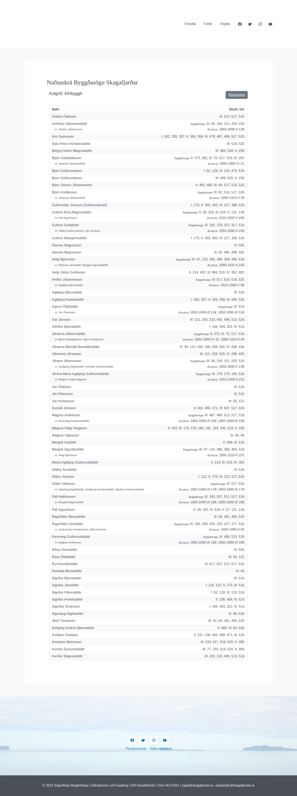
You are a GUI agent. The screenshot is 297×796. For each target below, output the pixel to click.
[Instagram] (260, 24)
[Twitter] (250, 24)
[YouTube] (270, 24)
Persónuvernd (136, 748)
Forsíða (193, 24)
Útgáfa (226, 24)
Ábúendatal (236, 95)
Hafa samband (160, 748)
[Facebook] (240, 24)
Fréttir (210, 24)
